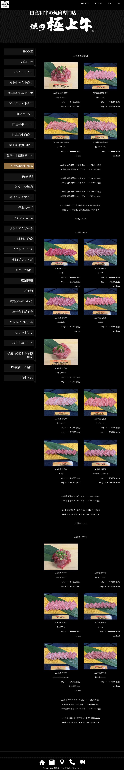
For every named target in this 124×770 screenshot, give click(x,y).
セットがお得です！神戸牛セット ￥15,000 (80, 718)
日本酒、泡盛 (24, 238)
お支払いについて (21, 301)
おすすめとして (22, 343)
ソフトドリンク (22, 249)
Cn (109, 4)
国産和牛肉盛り (22, 134)
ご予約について (81, 219)
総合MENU (25, 114)
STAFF (98, 4)
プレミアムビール (21, 228)
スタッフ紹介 (24, 270)
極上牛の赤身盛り (21, 82)
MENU (84, 4)
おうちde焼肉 (24, 186)
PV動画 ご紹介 (22, 367)
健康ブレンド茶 (22, 259)
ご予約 (28, 291)
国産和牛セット (22, 124)
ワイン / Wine (23, 218)
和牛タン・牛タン (21, 103)
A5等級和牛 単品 (21, 166)
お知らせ (27, 62)
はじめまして (24, 332)
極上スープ (25, 207)
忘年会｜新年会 (22, 311)
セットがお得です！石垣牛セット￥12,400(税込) (80, 510)
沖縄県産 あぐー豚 (20, 93)
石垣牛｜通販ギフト (19, 155)
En (118, 4)
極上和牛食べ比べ (21, 145)
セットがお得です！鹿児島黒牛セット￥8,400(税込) (80, 205)
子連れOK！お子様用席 (20, 355)
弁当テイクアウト (21, 197)
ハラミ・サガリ (22, 72)
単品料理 (27, 176)
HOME (28, 51)
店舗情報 (27, 280)
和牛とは (27, 377)
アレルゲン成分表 (21, 322)
